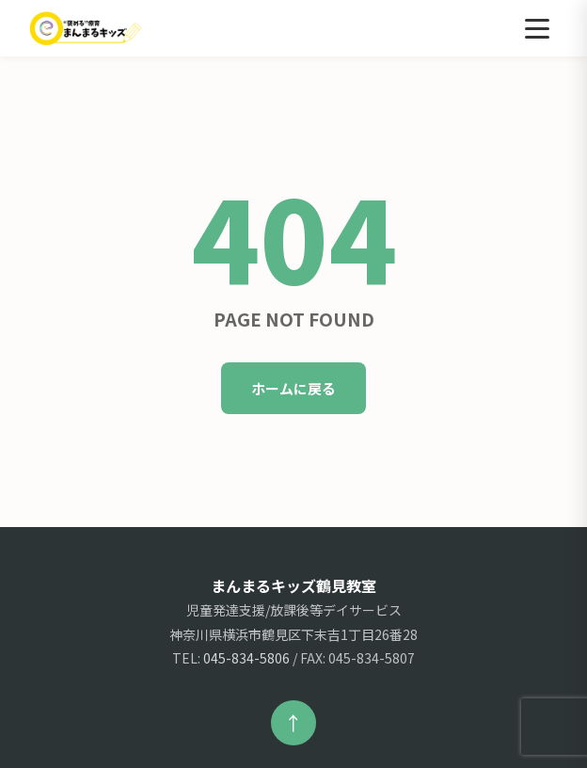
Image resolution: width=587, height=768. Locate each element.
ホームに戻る (293, 388)
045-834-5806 (246, 657)
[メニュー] (537, 28)
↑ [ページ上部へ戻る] (293, 722)
